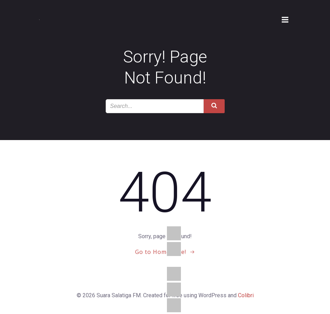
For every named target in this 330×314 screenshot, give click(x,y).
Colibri (246, 295)
